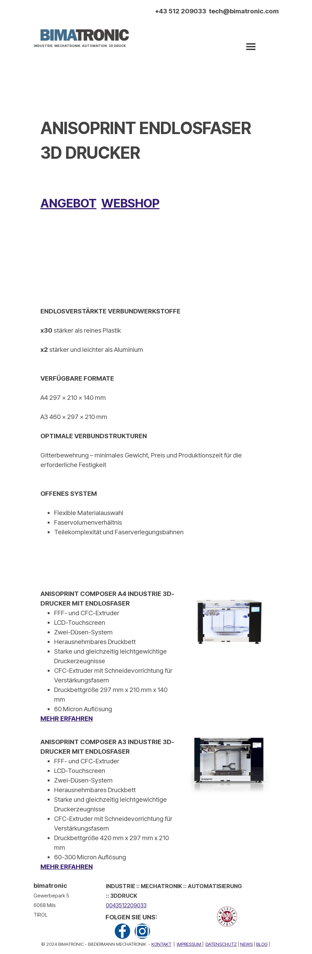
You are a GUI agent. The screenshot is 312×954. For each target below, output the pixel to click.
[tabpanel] (81, 45)
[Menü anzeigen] (251, 46)
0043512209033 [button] (126, 905)
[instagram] (142, 931)
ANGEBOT (68, 203)
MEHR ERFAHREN (66, 719)
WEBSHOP (130, 203)
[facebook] (122, 931)
